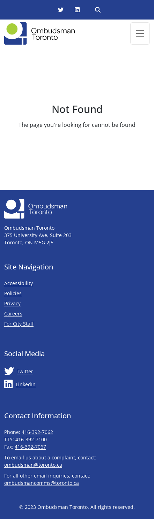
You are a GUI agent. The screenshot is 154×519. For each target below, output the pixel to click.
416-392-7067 (30, 446)
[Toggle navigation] (140, 33)
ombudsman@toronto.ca (33, 464)
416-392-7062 (37, 432)
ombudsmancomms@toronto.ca (41, 483)
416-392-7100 (31, 439)
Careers (13, 313)
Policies (13, 293)
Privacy (12, 303)
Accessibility (18, 283)
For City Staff (39, 323)
